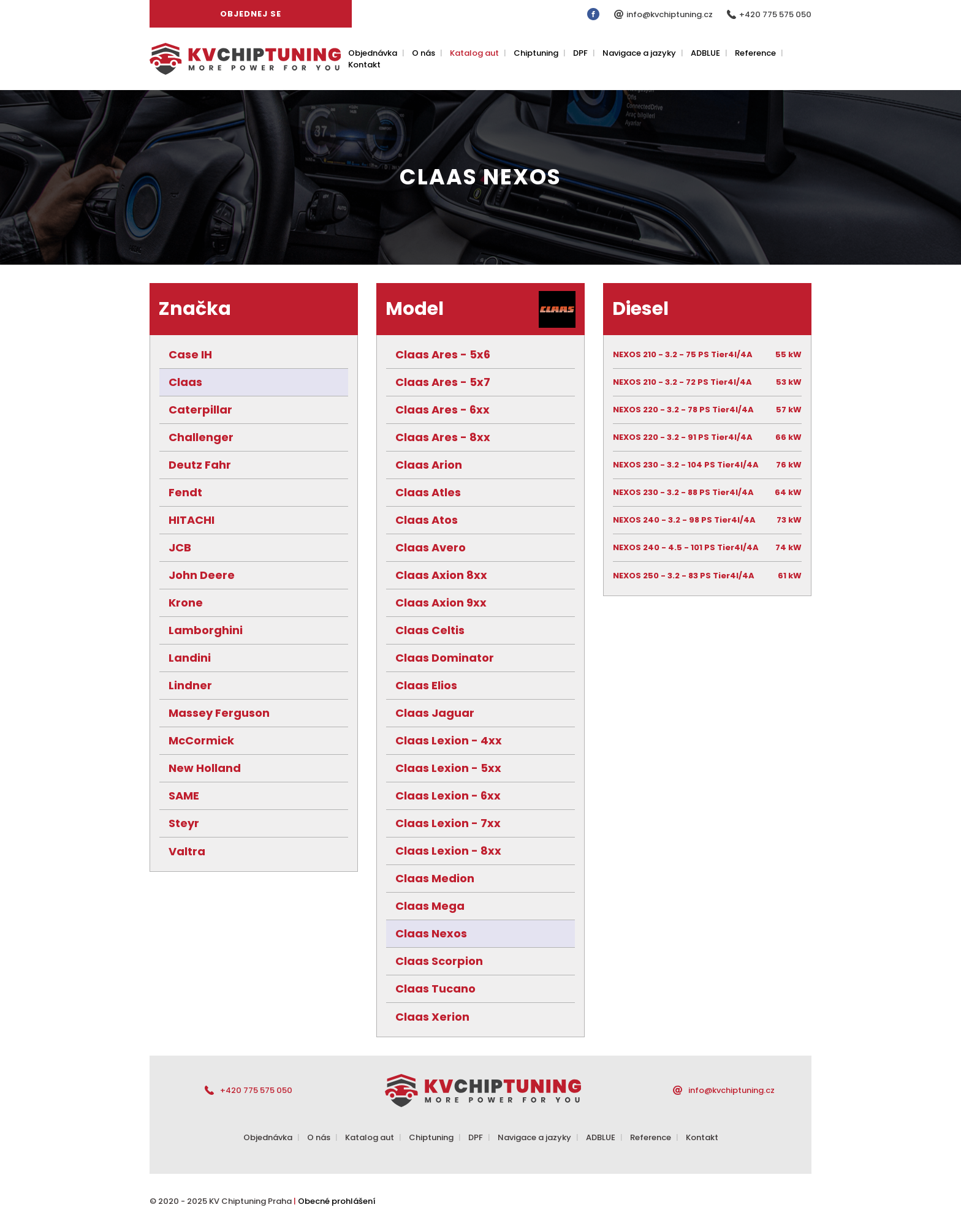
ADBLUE (705, 53)
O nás (423, 53)
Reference (755, 53)
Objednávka (372, 53)
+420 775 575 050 (775, 14)
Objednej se (250, 14)
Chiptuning (536, 53)
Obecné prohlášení (337, 1201)
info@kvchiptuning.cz (670, 14)
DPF (580, 53)
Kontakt (364, 64)
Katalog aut (474, 53)
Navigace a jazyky (639, 53)
